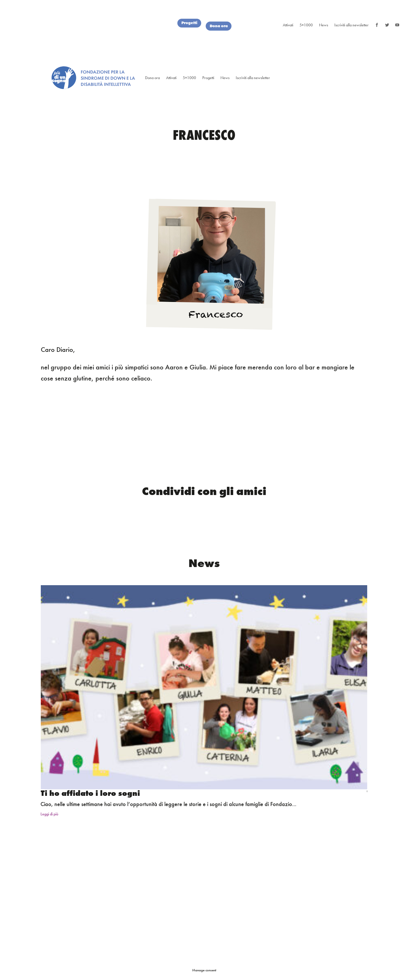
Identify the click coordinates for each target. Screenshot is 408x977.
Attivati (288, 25)
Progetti (188, 22)
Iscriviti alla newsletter (351, 25)
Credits (278, 883)
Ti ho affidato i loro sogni (90, 793)
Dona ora (219, 25)
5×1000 (306, 25)
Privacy (300, 883)
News (323, 25)
